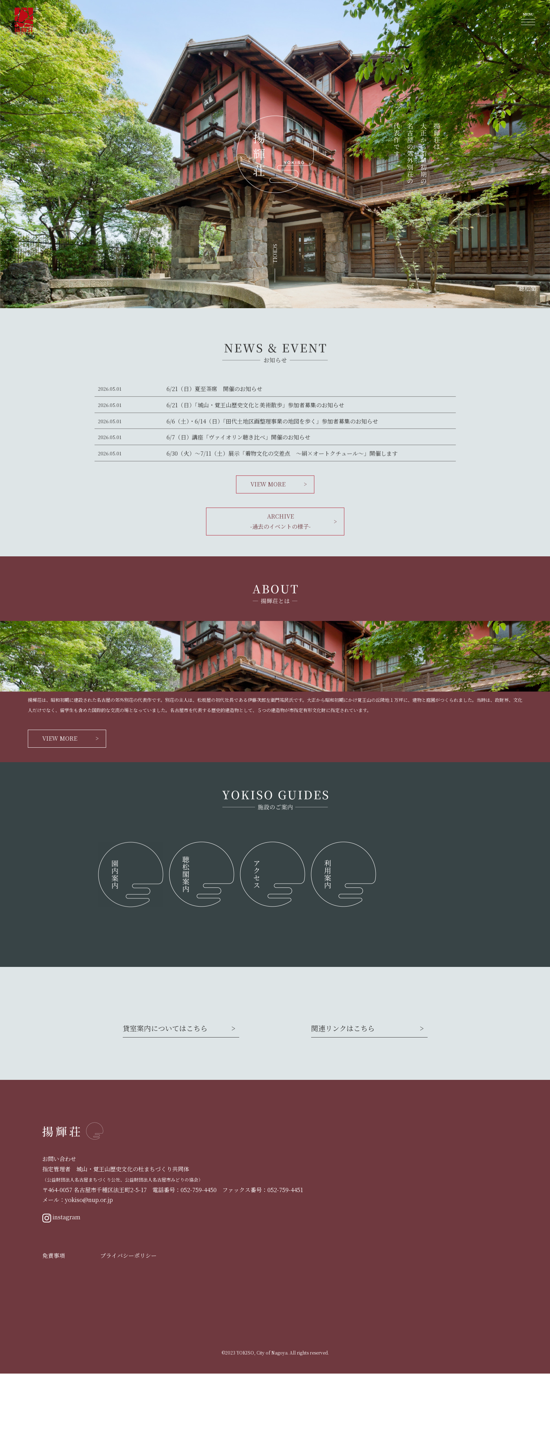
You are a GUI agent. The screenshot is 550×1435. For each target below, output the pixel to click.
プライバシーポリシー (128, 1317)
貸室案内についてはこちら (165, 1090)
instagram (61, 1279)
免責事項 (53, 1317)
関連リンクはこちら (343, 1090)
